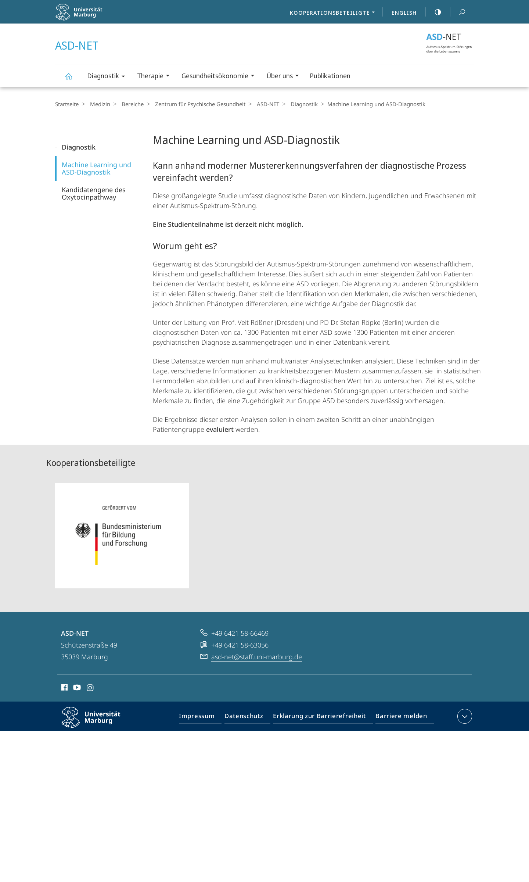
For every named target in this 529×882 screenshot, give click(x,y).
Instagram (90, 689)
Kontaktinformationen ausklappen (463, 716)
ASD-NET (71, 79)
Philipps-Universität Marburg (97, 723)
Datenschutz (250, 717)
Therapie (155, 76)
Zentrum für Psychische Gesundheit (195, 104)
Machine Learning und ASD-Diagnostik (96, 168)
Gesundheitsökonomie (220, 76)
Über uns (284, 76)
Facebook (63, 689)
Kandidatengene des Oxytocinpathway (94, 193)
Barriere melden (399, 717)
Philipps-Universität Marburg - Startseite (94, 17)
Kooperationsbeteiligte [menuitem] (334, 13)
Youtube (76, 689)
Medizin (98, 104)
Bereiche (129, 104)
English (404, 12)
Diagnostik (108, 77)
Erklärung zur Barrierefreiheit (322, 717)
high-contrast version (434, 12)
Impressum (205, 717)
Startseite (67, 104)
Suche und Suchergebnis (458, 12)
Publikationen (330, 75)
